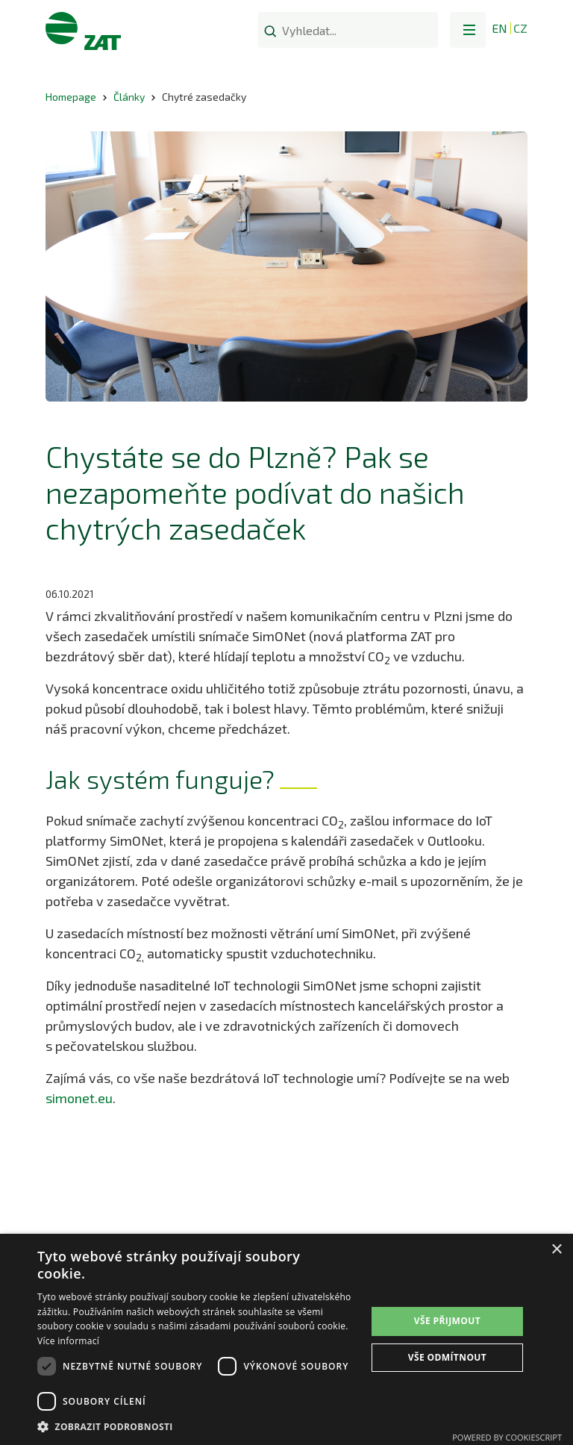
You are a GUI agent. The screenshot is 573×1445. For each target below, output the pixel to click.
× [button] (556, 1249)
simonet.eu (79, 1098)
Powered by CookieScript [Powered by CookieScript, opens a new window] (507, 1437)
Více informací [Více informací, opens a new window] (68, 1341)
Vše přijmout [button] (447, 1320)
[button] (468, 30)
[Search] (270, 30)
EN (499, 28)
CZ (520, 28)
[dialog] (286, 1339)
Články (129, 96)
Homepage (71, 96)
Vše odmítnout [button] (447, 1357)
